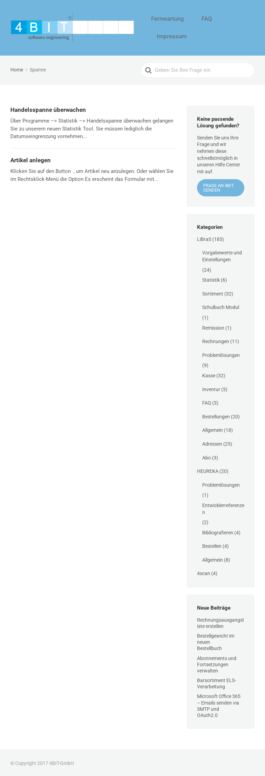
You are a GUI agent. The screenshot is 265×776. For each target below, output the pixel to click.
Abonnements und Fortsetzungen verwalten (216, 663)
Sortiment (212, 292)
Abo (206, 456)
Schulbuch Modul (220, 306)
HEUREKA (207, 470)
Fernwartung (180, 27)
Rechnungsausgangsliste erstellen (220, 621)
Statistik (211, 278)
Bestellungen (216, 415)
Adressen (212, 442)
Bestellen (212, 544)
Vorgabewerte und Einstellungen (222, 255)
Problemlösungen (221, 353)
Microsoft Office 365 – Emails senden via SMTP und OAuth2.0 (219, 704)
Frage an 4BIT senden (218, 186)
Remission (213, 326)
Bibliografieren (217, 531)
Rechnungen (215, 340)
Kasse (208, 374)
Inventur (211, 387)
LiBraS (204, 237)
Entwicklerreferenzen (223, 507)
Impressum (239, 27)
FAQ (210, 27)
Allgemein (212, 428)
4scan (203, 572)
